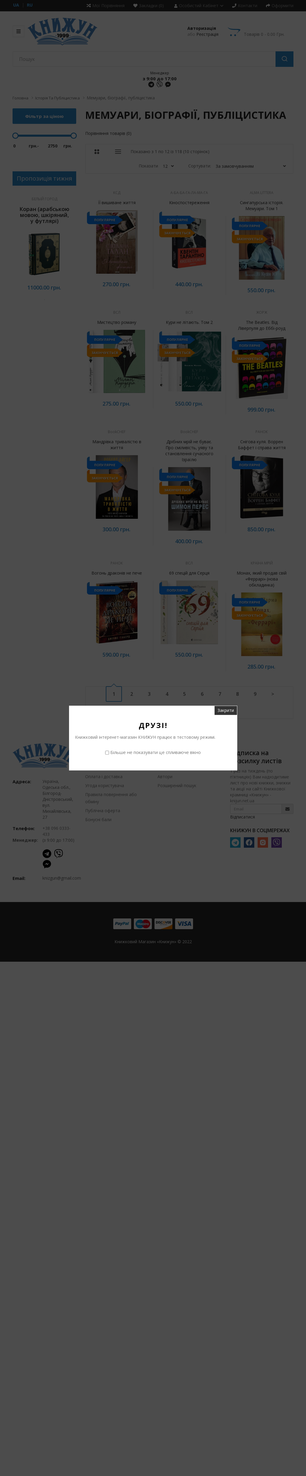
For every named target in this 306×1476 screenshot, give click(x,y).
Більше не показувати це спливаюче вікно (155, 752)
